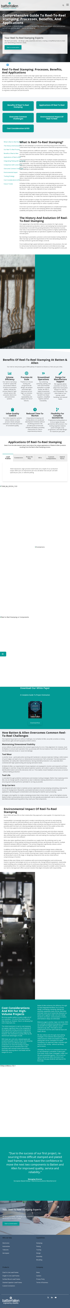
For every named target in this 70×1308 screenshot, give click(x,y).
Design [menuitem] (38, 1253)
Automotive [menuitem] (6, 1246)
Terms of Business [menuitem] (42, 1282)
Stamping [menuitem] (39, 1243)
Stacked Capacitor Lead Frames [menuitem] (12, 1282)
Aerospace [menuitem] (6, 1253)
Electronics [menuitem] (6, 1243)
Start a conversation (13, 47)
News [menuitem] (38, 1272)
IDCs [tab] (40, 458)
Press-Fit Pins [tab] (29, 458)
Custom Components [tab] (51, 458)
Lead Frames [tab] (8, 458)
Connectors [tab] (18, 458)
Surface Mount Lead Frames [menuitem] (11, 1279)
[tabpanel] (35, 1163)
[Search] (63, 5)
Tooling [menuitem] (38, 1250)
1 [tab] (35, 1185)
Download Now (35, 723)
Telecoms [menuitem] (6, 1250)
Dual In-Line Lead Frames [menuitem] (10, 1272)
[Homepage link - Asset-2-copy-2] (11, 1303)
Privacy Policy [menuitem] (40, 1279)
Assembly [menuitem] (39, 1256)
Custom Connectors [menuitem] (9, 1286)
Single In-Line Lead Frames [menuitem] (11, 1276)
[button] (67, 4)
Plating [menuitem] (38, 1246)
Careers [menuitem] (38, 1276)
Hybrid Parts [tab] (62, 458)
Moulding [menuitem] (39, 1260)
